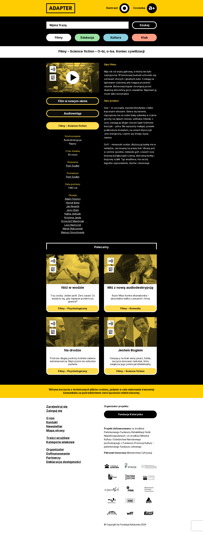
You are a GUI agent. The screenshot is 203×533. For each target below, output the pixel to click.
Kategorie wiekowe (60, 442)
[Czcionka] (145, 8)
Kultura (115, 37)
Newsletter (54, 426)
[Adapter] (60, 8)
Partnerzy (53, 457)
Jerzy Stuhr (73, 210)
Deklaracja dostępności (63, 462)
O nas (50, 418)
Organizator (55, 449)
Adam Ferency (73, 198)
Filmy (59, 37)
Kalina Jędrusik (73, 213)
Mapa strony (55, 430)
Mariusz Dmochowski (72, 232)
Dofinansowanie (58, 453)
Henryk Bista (72, 202)
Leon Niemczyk (72, 225)
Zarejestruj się (57, 406)
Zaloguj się (54, 410)
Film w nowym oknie (72, 101)
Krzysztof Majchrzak (72, 221)
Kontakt (52, 422)
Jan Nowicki (72, 206)
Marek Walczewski (73, 228)
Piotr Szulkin (72, 165)
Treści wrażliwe (57, 438)
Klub (144, 37)
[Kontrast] (117, 8)
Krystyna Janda (72, 217)
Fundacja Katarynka (130, 414)
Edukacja (87, 37)
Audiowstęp (72, 113)
